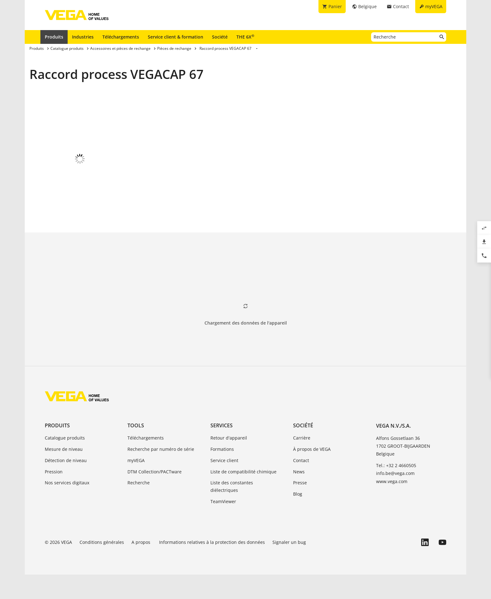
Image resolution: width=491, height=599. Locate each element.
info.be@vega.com (395, 498)
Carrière (301, 462)
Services (221, 449)
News (299, 496)
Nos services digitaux (67, 507)
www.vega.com (391, 506)
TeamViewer (223, 526)
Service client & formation (175, 37)
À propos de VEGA (312, 474)
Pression (54, 496)
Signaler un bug (289, 567)
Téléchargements (120, 37)
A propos (142, 567)
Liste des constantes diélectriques (231, 511)
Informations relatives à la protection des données (212, 567)
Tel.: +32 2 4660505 (396, 490)
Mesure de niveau (64, 474)
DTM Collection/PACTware (154, 496)
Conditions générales (102, 567)
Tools (135, 449)
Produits (54, 37)
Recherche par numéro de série (160, 474)
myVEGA (136, 485)
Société (220, 37)
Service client (224, 485)
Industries (83, 37)
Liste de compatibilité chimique (243, 496)
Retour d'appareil (228, 462)
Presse (300, 507)
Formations (222, 474)
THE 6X (245, 37)
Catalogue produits (65, 462)
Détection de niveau (66, 485)
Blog (297, 518)
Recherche (138, 507)
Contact (301, 485)
